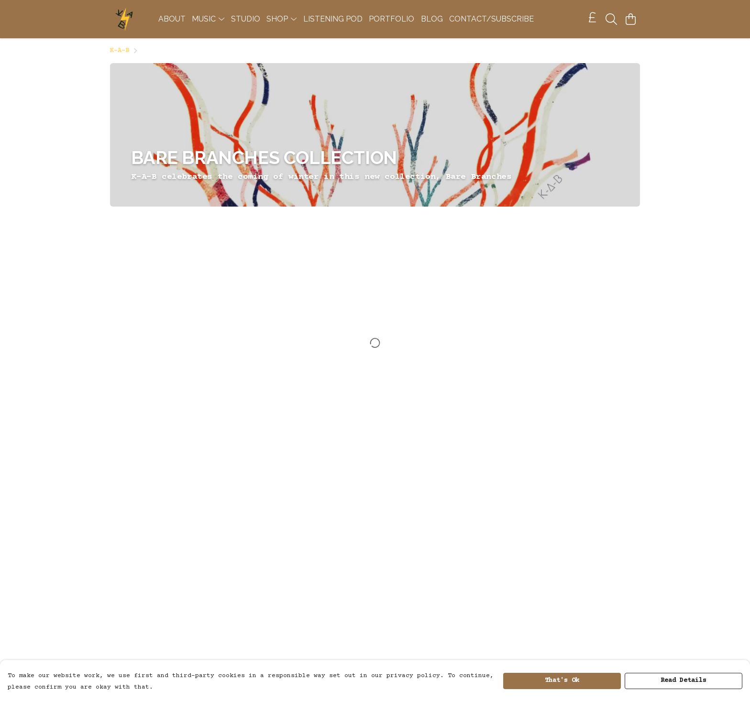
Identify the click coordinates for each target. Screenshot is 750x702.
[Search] (611, 19)
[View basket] (630, 19)
